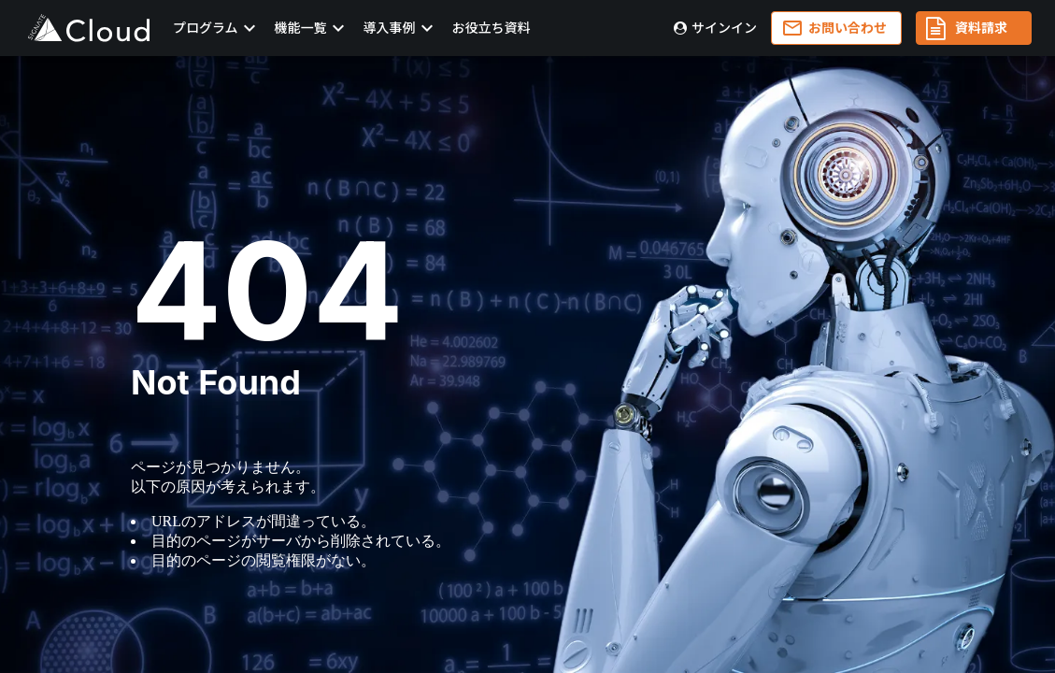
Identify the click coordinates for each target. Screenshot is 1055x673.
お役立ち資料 (491, 28)
